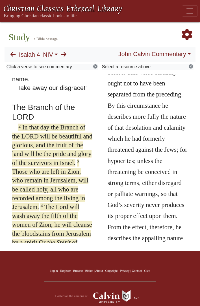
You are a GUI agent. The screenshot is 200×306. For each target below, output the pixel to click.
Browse (78, 270)
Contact (137, 270)
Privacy (125, 270)
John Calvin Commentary (152, 54)
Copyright (111, 270)
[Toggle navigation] (190, 11)
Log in (54, 270)
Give (147, 270)
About (99, 270)
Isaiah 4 (29, 54)
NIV (48, 54)
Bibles (89, 270)
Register (65, 270)
